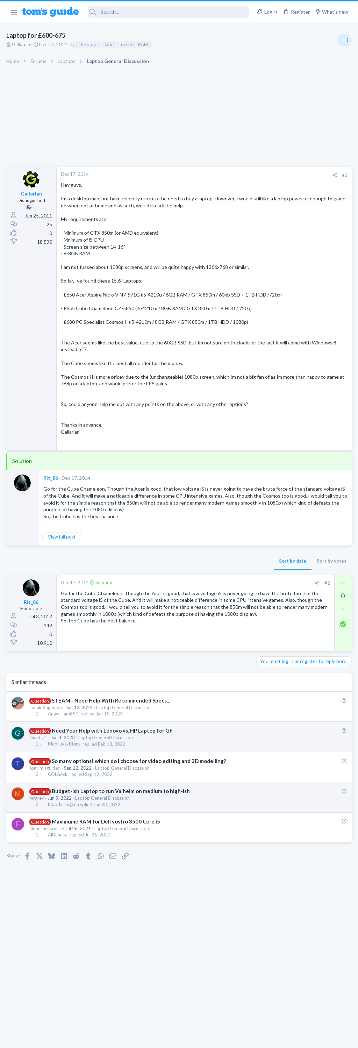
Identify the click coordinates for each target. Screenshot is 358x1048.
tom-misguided (45, 839)
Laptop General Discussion (124, 771)
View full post (62, 598)
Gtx (109, 44)
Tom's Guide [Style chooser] (301, 1009)
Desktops (89, 44)
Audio (265, 475)
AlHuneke (58, 905)
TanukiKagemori (46, 771)
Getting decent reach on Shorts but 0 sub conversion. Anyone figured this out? (304, 402)
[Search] (168, 12)
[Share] (222, 175)
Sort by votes (219, 623)
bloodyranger (63, 875)
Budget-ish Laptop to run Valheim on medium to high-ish (121, 862)
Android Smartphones (281, 550)
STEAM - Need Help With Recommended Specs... (111, 764)
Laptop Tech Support (280, 631)
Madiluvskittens (65, 808)
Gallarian (22, 44)
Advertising (103, 1038)
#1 (232, 175)
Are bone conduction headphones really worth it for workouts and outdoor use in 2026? (302, 449)
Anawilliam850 (64, 777)
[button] (14, 11)
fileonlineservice (46, 899)
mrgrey (37, 869)
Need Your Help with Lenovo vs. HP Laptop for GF (112, 794)
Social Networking (277, 428)
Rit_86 (51, 526)
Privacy (197, 1038)
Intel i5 (126, 44)
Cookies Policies (153, 1038)
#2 (214, 645)
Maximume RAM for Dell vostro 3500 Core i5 (106, 892)
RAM (144, 44)
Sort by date (180, 623)
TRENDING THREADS (269, 380)
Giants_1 (39, 801)
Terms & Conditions (245, 1038)
